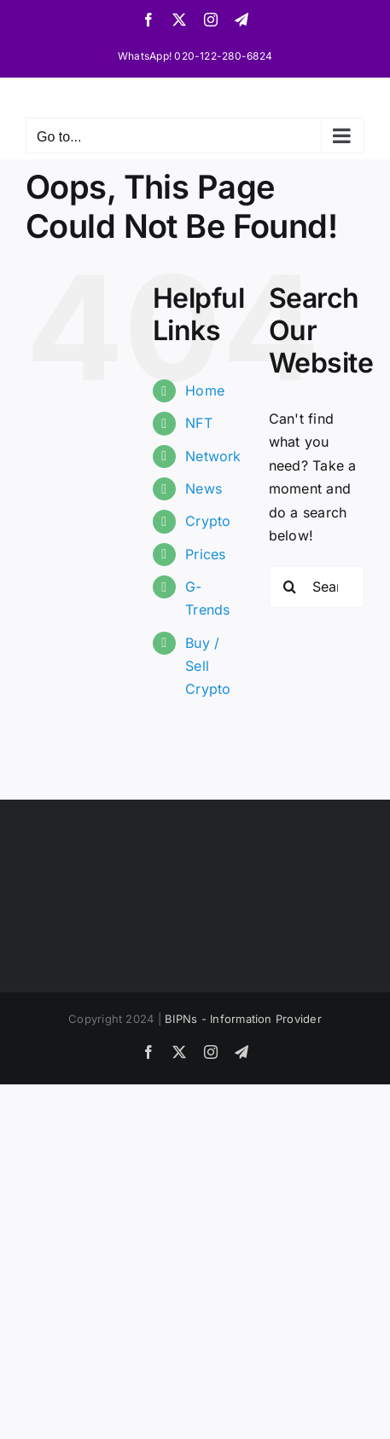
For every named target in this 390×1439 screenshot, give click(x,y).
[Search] (290, 586)
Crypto (207, 520)
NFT (198, 422)
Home (204, 390)
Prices (205, 554)
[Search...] (316, 586)
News (203, 488)
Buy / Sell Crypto (207, 665)
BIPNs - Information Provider (243, 1019)
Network (213, 456)
